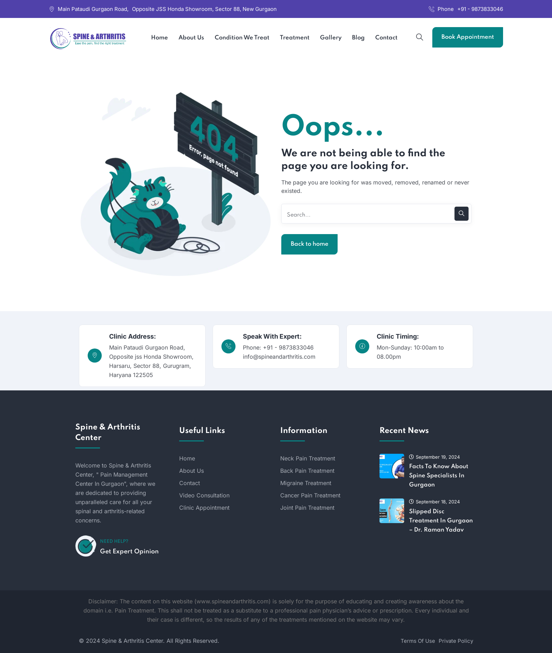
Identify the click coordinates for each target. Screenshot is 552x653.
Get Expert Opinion (129, 551)
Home (187, 458)
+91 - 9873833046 (480, 9)
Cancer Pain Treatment (310, 495)
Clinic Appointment (204, 507)
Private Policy (456, 641)
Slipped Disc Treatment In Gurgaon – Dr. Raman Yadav (441, 521)
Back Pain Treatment (307, 470)
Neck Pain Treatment (307, 458)
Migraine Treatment (305, 482)
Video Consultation (204, 495)
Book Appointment (467, 37)
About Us (191, 470)
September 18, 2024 (434, 501)
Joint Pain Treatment (307, 507)
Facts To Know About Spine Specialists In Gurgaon (438, 476)
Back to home (309, 244)
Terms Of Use (418, 641)
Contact (189, 482)
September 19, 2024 (434, 457)
